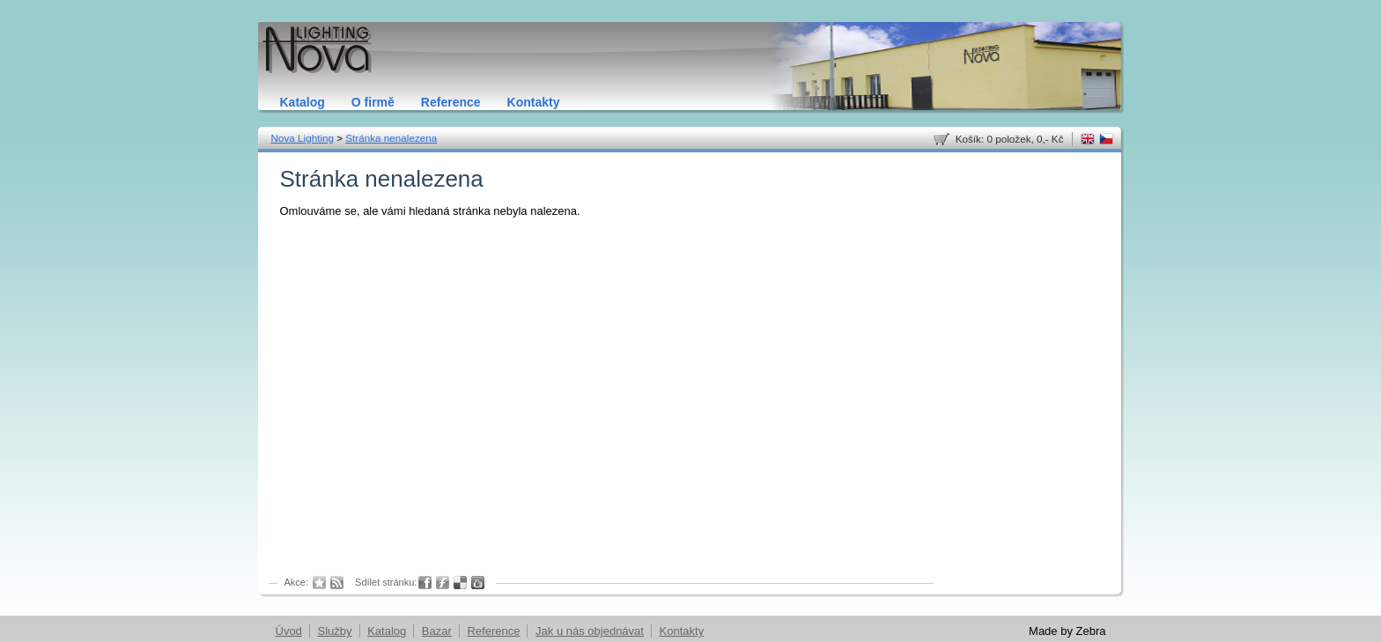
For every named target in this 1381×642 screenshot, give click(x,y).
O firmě (373, 102)
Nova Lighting (302, 138)
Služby (334, 631)
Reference (451, 102)
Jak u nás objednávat (589, 631)
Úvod (289, 631)
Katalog (302, 102)
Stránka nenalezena (391, 138)
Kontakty (533, 102)
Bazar (437, 631)
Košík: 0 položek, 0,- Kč (1010, 138)
